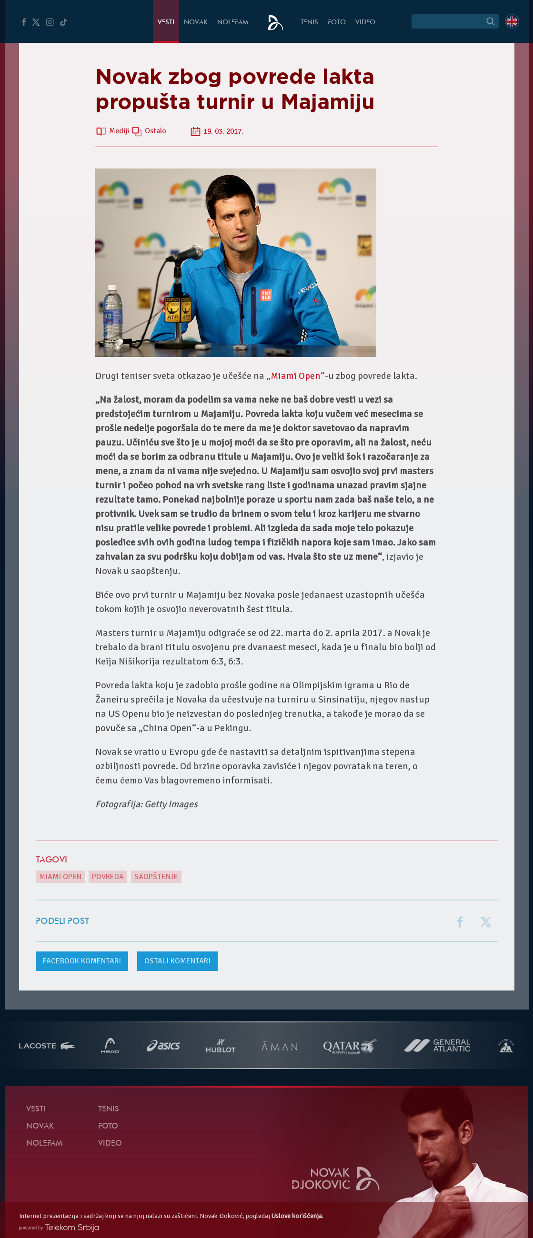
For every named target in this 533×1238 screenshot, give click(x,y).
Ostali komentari (177, 961)
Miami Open (60, 876)
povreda (108, 876)
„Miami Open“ (295, 376)
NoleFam (232, 22)
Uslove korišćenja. (297, 1216)
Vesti (166, 22)
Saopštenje (156, 876)
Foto (337, 22)
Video (365, 22)
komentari (82, 961)
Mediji (120, 131)
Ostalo (155, 131)
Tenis (309, 22)
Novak (196, 22)
